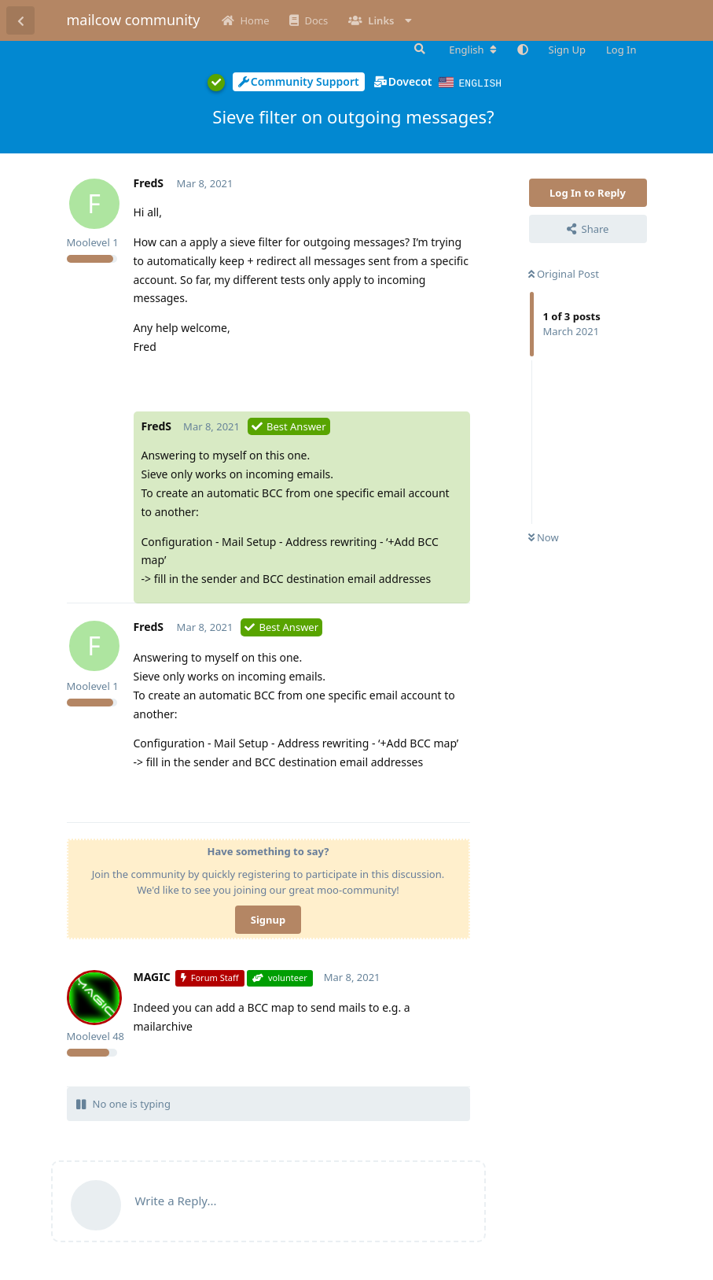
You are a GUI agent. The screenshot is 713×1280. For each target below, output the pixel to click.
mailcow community (133, 19)
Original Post (563, 273)
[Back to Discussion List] (20, 20)
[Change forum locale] (472, 49)
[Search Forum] (418, 49)
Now (543, 536)
